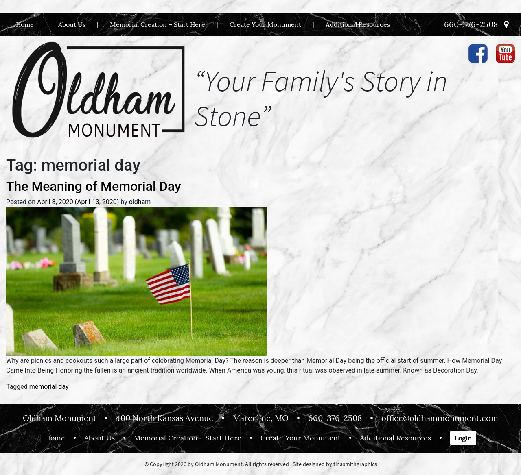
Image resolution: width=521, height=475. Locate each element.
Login (463, 438)
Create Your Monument (265, 24)
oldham (140, 202)
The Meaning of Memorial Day (93, 186)
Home (25, 24)
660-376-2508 (471, 24)
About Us (71, 24)
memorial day (49, 386)
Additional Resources (358, 24)
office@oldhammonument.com (439, 418)
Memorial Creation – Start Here (157, 24)
